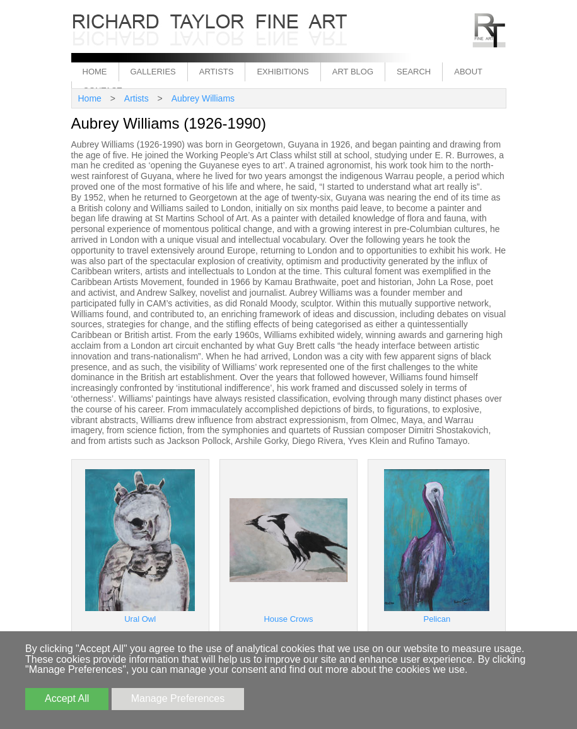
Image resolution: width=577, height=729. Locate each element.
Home (95, 71)
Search (414, 71)
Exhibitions (282, 71)
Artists (216, 71)
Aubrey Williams (203, 98)
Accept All (67, 698)
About (468, 71)
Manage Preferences (178, 698)
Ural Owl (140, 619)
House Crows (288, 619)
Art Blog (352, 71)
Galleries (153, 71)
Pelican (437, 619)
